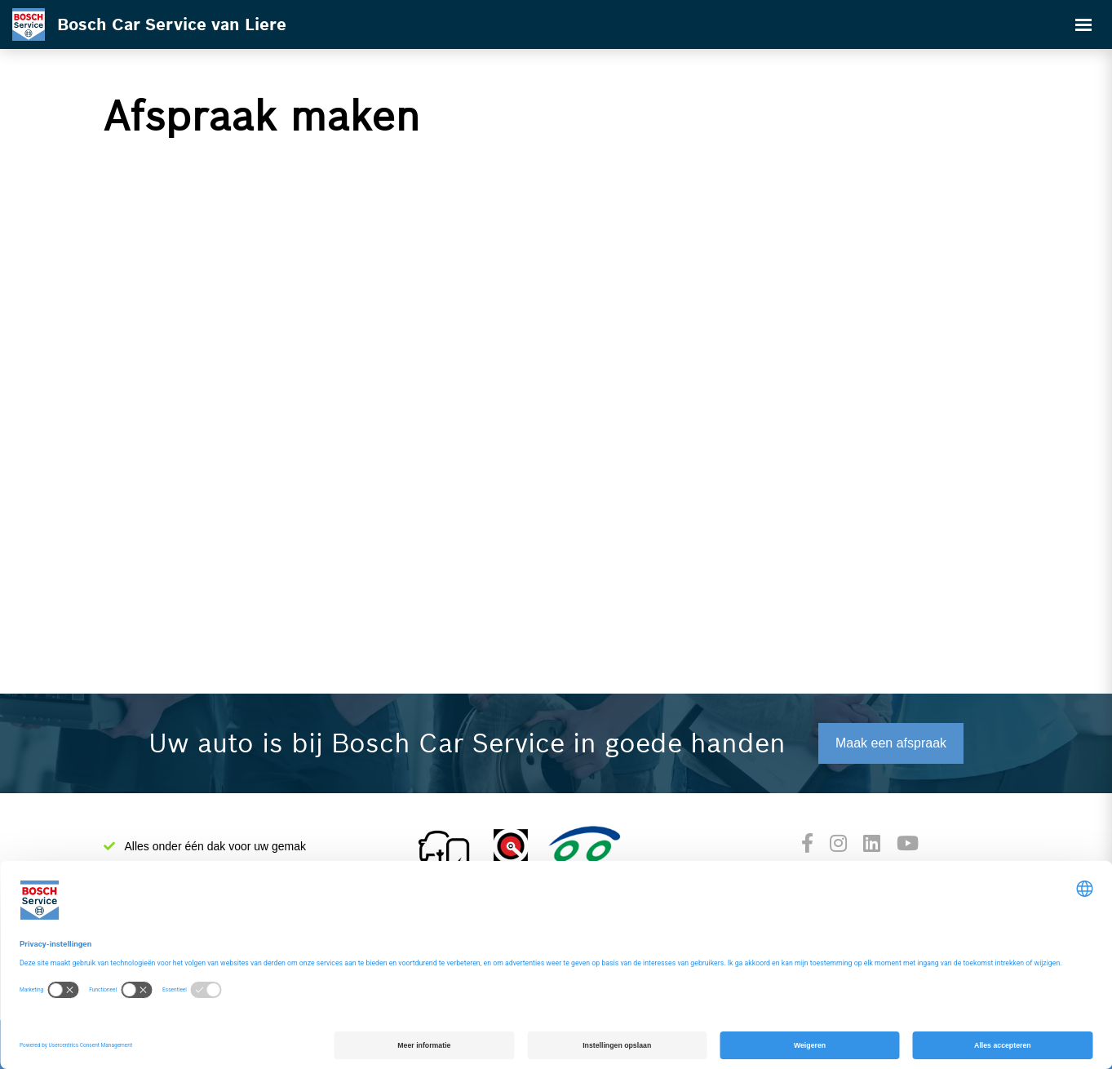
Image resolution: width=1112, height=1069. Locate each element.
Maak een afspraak (890, 743)
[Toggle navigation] (1083, 24)
